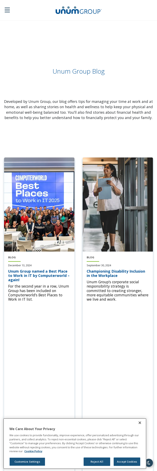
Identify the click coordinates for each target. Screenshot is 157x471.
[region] (74, 443)
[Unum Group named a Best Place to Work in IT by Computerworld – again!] (39, 275)
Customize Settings (27, 461)
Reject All (97, 461)
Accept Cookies (127, 461)
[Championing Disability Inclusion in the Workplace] (118, 273)
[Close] (139, 422)
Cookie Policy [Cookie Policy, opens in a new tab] (33, 451)
